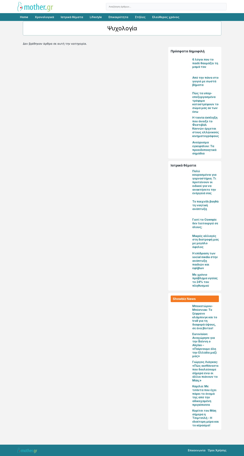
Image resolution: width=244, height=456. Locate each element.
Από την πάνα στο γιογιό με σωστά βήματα (205, 81)
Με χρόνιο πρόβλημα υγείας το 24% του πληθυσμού (205, 280)
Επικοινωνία (196, 450)
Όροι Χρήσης (217, 450)
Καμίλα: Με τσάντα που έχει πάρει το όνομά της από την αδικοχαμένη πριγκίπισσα (204, 395)
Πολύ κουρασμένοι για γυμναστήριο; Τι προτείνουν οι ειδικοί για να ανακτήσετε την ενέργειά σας (204, 182)
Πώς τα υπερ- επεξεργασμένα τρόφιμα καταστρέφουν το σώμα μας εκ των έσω (205, 102)
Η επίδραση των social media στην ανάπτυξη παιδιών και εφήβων (205, 261)
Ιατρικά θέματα (72, 17)
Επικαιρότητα (118, 17)
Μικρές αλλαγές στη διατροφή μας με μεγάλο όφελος (205, 241)
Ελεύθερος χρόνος (165, 17)
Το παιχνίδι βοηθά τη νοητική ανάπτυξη (205, 205)
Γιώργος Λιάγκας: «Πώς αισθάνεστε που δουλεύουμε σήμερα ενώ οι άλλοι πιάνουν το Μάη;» (205, 371)
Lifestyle (96, 17)
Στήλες (140, 17)
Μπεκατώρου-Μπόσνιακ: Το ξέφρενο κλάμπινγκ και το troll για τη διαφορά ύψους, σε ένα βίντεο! (204, 317)
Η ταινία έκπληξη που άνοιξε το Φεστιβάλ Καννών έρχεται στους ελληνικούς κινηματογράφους (205, 127)
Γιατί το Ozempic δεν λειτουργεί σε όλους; (205, 223)
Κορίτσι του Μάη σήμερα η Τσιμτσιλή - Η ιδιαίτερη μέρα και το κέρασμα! (205, 418)
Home (24, 17)
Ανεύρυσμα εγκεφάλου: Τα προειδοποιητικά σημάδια (204, 148)
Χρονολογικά (44, 17)
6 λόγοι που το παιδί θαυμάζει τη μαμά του (205, 63)
